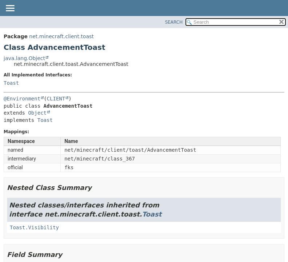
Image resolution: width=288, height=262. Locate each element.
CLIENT (56, 99)
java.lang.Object (24, 58)
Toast (11, 83)
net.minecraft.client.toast (61, 36)
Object (37, 113)
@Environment (22, 99)
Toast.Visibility (34, 227)
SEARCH (174, 22)
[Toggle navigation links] (10, 9)
